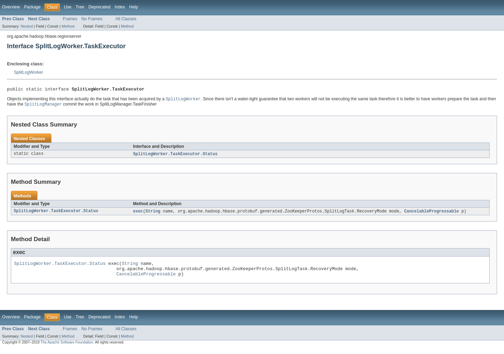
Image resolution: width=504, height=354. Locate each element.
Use (67, 7)
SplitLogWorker (28, 72)
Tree (80, 7)
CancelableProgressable (431, 213)
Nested (27, 26)
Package (32, 7)
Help (133, 7)
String (153, 213)
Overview (11, 7)
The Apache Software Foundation (67, 348)
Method (68, 26)
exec (138, 213)
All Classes (125, 18)
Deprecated (100, 7)
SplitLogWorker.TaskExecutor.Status (175, 156)
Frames (70, 18)
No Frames (92, 18)
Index (119, 7)
